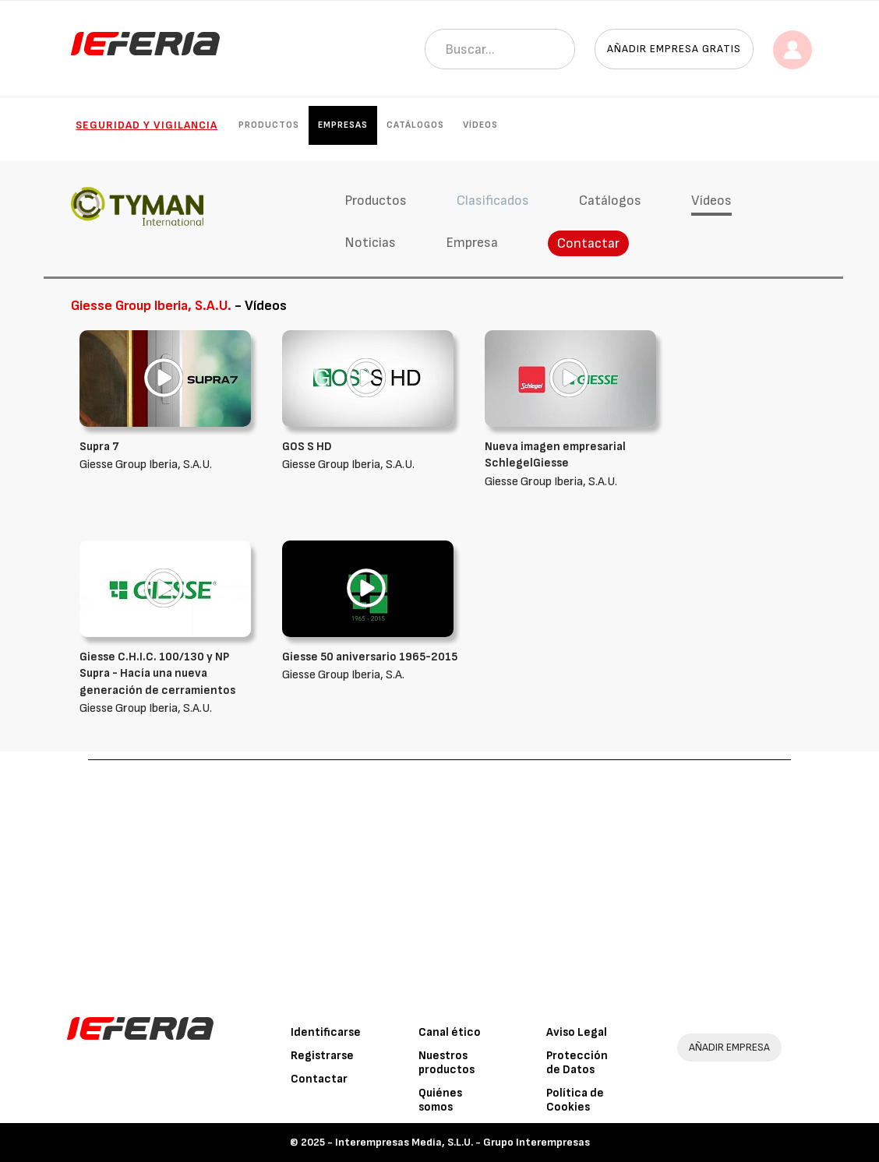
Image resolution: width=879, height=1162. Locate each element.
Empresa (472, 242)
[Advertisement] (439, 877)
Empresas (343, 125)
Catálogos (415, 125)
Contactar (588, 243)
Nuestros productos (446, 1062)
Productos (268, 125)
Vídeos (480, 125)
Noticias (370, 242)
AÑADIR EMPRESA (729, 1047)
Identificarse (326, 1032)
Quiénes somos (440, 1100)
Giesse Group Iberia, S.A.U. (574, 463)
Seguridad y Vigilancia (146, 125)
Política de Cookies (575, 1100)
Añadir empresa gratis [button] (674, 48)
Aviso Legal (576, 1032)
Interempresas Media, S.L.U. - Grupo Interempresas (462, 1142)
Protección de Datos (577, 1062)
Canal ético (449, 1032)
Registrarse (322, 1055)
